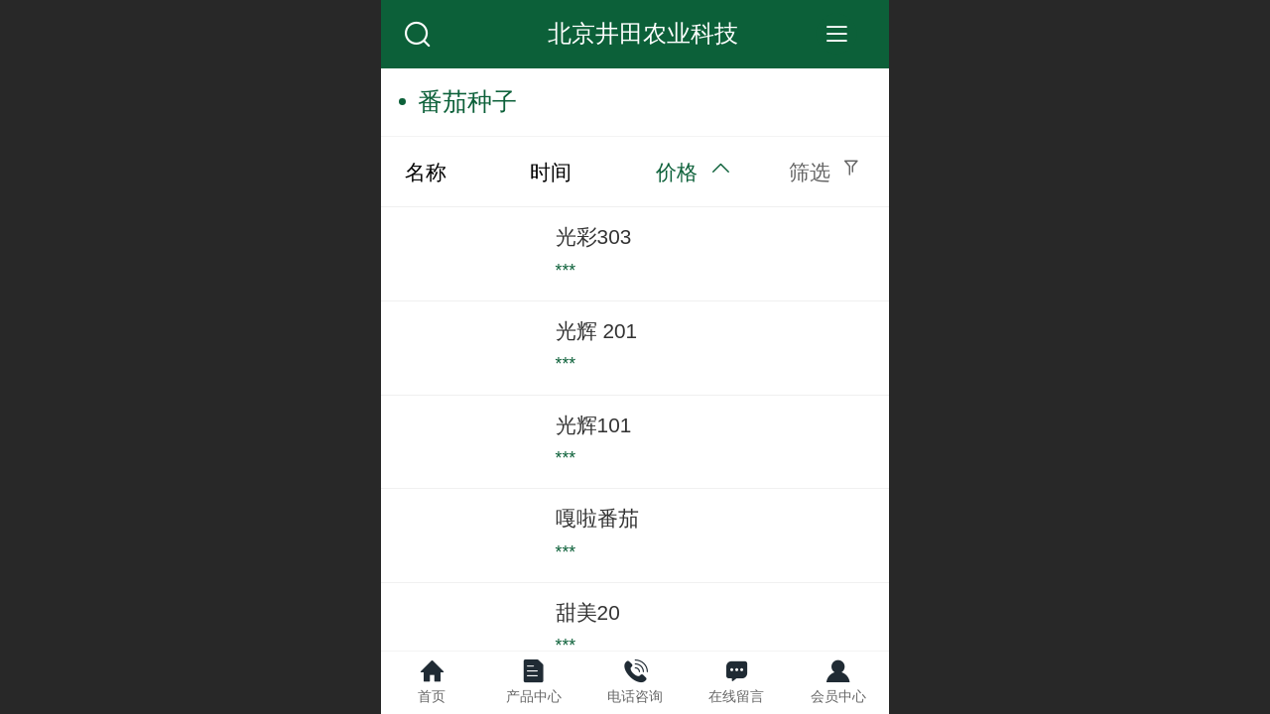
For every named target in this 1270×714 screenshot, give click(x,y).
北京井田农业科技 (643, 33)
